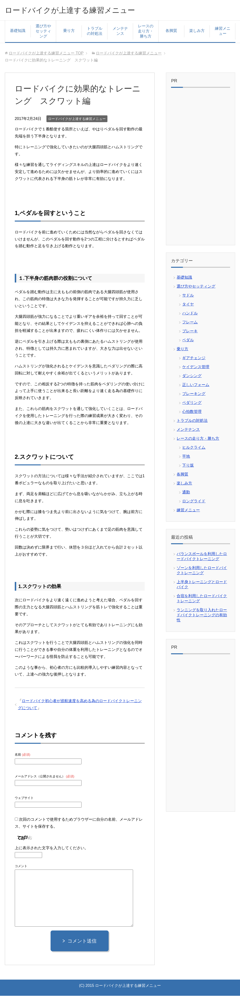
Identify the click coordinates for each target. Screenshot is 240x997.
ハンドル (190, 314)
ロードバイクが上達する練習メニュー (80, 10)
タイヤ (188, 305)
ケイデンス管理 (195, 368)
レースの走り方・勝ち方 (145, 32)
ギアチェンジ (193, 359)
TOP (46, 54)
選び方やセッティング (43, 32)
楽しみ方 (197, 32)
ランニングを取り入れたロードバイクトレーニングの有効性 (202, 616)
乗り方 (69, 32)
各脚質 (171, 32)
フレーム (190, 323)
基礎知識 (17, 32)
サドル (188, 296)
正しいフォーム (195, 386)
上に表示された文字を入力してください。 (51, 849)
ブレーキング (193, 395)
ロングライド (193, 502)
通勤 (186, 493)
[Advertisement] (200, 168)
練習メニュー (222, 32)
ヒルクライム (193, 448)
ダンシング (192, 377)
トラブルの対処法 (94, 32)
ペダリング (192, 404)
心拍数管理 (192, 413)
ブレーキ (190, 332)
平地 (186, 457)
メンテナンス (120, 32)
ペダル (188, 341)
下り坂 (188, 466)
